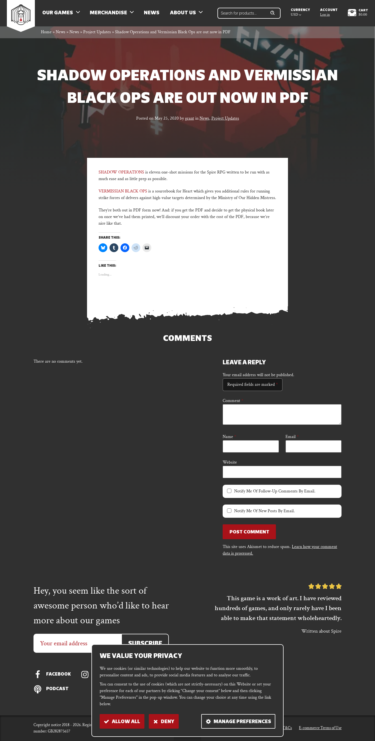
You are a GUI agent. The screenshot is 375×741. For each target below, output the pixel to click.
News (153, 13)
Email (292, 438)
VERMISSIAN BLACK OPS (123, 193)
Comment (233, 402)
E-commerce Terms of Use (320, 728)
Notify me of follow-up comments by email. (274, 493)
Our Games (59, 13)
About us (185, 13)
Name (229, 438)
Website (230, 464)
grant (189, 120)
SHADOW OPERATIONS (121, 174)
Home (46, 34)
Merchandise (110, 13)
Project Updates (97, 34)
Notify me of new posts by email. (264, 513)
